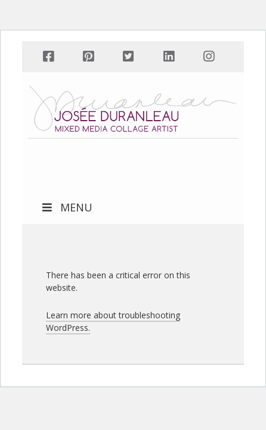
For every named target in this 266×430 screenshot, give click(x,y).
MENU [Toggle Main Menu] (66, 207)
